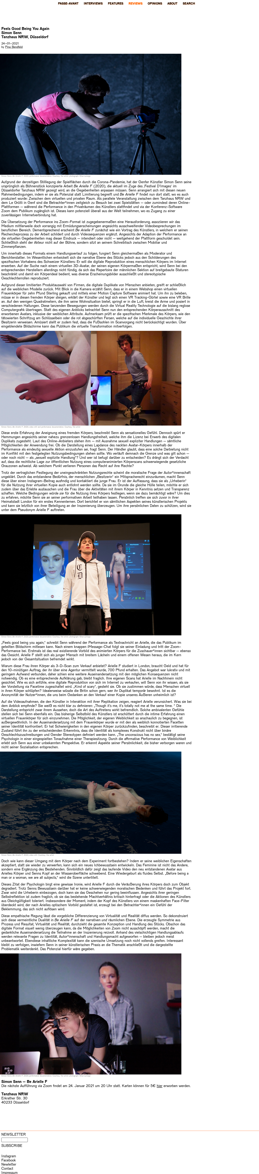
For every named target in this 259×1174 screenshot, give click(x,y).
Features (115, 3)
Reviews (135, 3)
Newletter (8, 1164)
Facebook (8, 1160)
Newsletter (13, 1134)
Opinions (155, 3)
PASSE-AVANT (68, 3)
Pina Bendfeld (14, 47)
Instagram (8, 1155)
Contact (7, 1168)
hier (159, 1085)
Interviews (93, 3)
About (172, 3)
